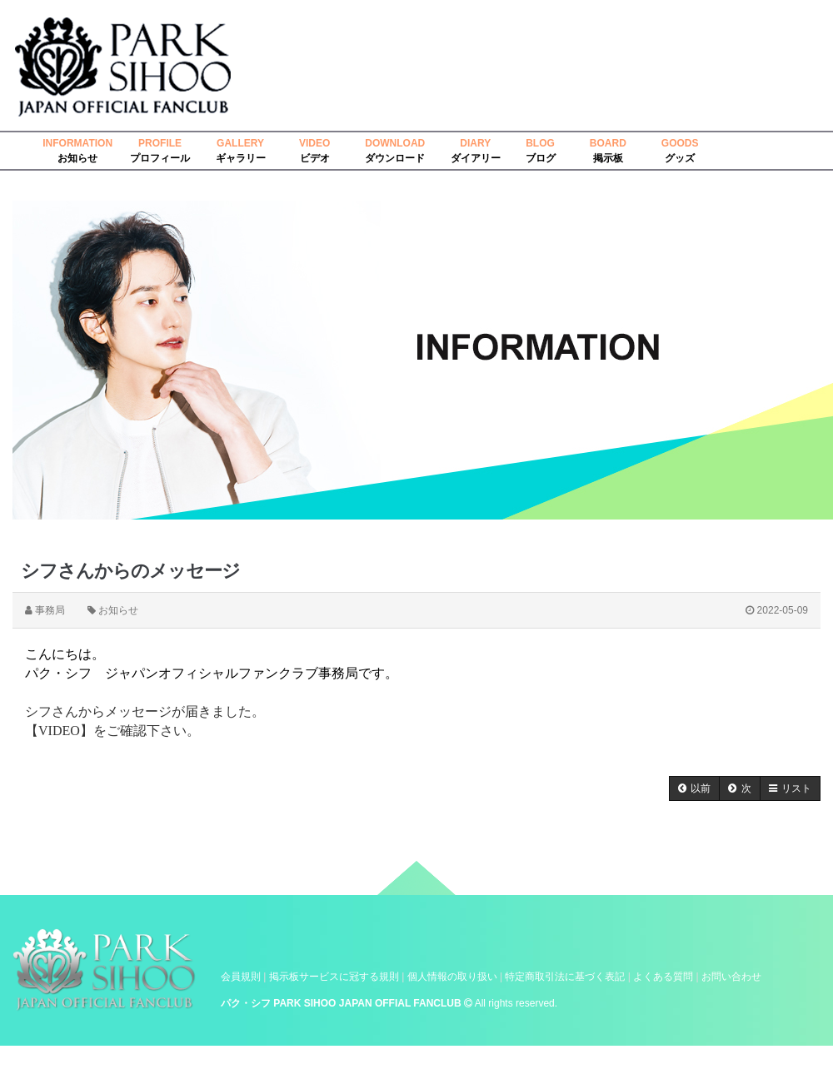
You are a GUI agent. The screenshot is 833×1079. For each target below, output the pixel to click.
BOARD (608, 143)
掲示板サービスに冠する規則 (334, 976)
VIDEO (314, 143)
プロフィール (160, 158)
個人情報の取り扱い (452, 976)
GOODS (680, 143)
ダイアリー (476, 158)
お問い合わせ (731, 976)
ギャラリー (241, 158)
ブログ (541, 158)
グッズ (680, 158)
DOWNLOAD (395, 143)
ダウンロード (395, 158)
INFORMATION (77, 143)
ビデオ (315, 158)
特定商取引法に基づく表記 (565, 976)
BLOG (540, 143)
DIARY (475, 143)
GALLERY (240, 143)
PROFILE (160, 143)
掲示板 (608, 158)
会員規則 (241, 976)
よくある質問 (663, 976)
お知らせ (77, 158)
